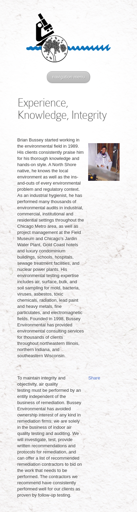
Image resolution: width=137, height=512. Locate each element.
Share (94, 377)
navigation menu (68, 76)
